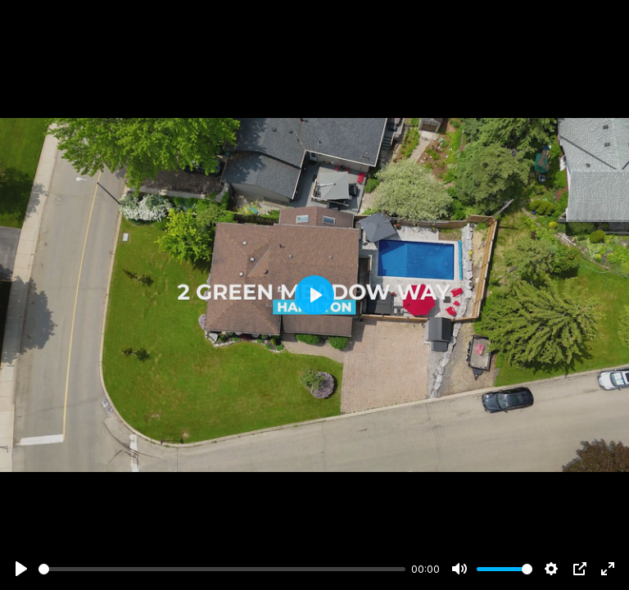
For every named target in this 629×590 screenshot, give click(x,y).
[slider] (221, 569)
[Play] (21, 569)
